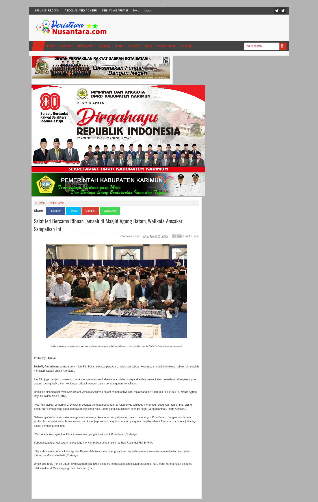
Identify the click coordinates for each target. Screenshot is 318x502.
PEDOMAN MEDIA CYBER (81, 10)
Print (186, 236)
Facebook (283, 10)
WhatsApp (110, 210)
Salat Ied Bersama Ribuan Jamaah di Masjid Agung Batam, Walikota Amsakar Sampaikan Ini (108, 225)
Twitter (277, 10)
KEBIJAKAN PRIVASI (115, 10)
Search (282, 46)
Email (195, 236)
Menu (147, 10)
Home (38, 46)
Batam (41, 203)
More (136, 10)
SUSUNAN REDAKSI (47, 10)
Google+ (90, 210)
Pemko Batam (56, 203)
